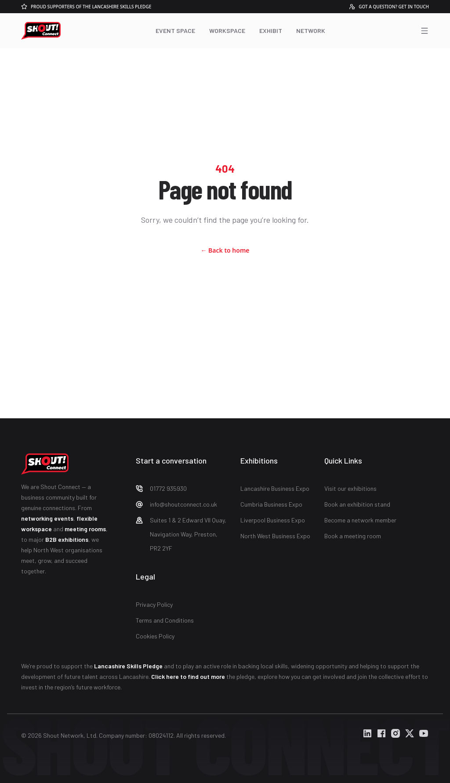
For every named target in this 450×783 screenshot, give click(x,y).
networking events (47, 518)
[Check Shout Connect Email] (181, 504)
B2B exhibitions (66, 539)
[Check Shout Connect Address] (181, 534)
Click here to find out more (188, 676)
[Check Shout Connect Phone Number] (181, 489)
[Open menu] (424, 30)
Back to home (224, 250)
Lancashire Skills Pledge (128, 666)
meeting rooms (85, 529)
